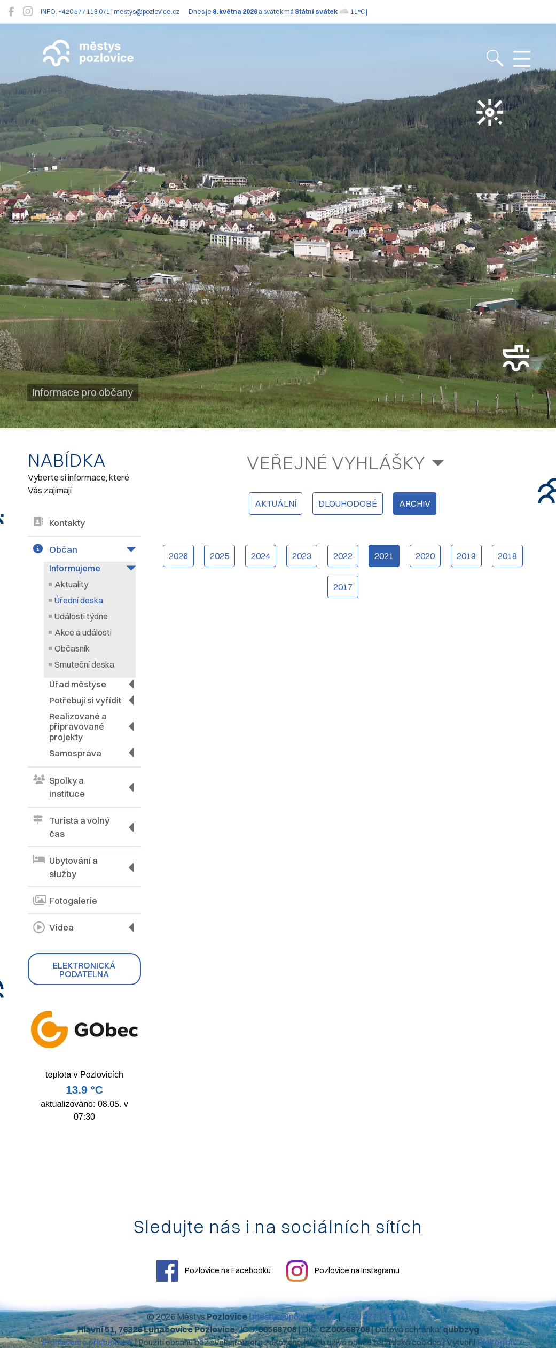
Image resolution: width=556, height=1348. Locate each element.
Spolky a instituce (59, 786)
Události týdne (81, 616)
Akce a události (83, 632)
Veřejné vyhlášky (336, 463)
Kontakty (59, 523)
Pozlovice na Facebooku (213, 1270)
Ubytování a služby (65, 866)
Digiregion (496, 1341)
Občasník (72, 648)
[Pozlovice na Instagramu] (28, 11)
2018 (507, 556)
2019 (466, 556)
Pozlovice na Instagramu (343, 1270)
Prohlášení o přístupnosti (87, 1341)
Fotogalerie (65, 900)
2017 (343, 587)
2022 (343, 556)
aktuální (275, 503)
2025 (219, 556)
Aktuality (71, 584)
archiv (414, 503)
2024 (260, 556)
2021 (384, 556)
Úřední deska (78, 600)
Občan (55, 549)
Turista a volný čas (71, 827)
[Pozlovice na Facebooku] (11, 11)
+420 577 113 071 (375, 1316)
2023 (301, 556)
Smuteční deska (84, 664)
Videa (53, 927)
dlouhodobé (347, 503)
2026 (178, 556)
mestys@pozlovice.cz (294, 1316)
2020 (425, 556)
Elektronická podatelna (84, 969)
